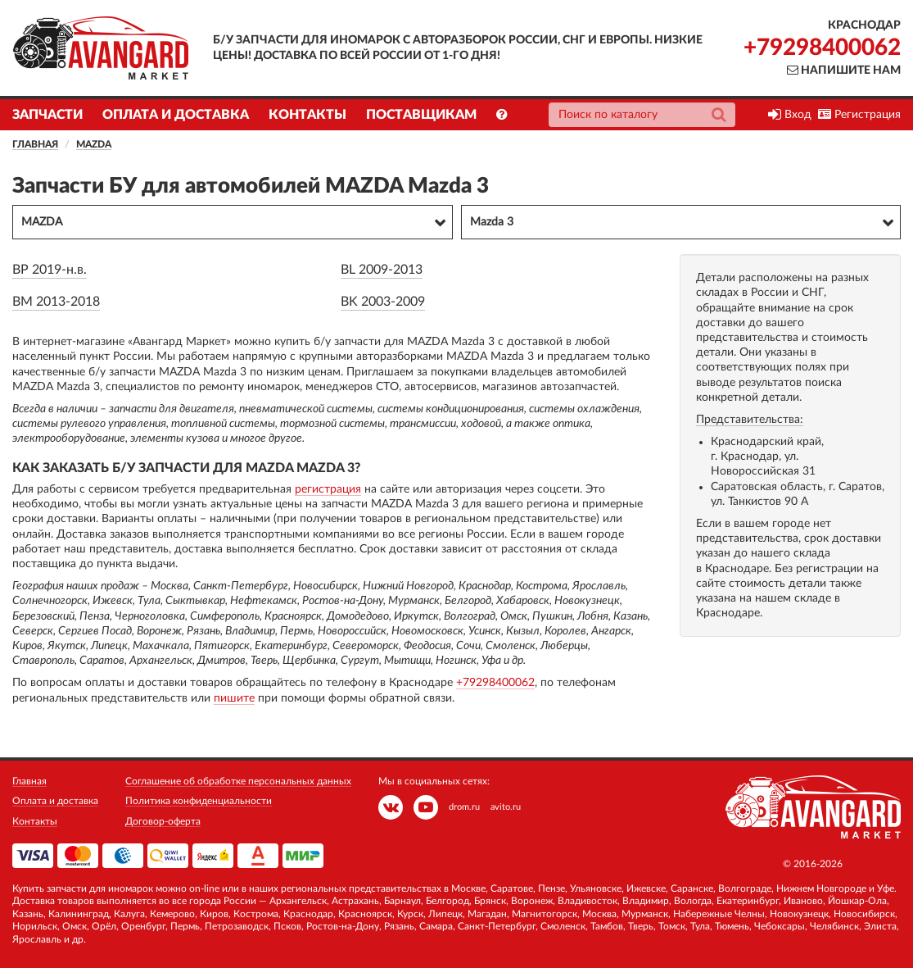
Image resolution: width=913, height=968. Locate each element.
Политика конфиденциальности (198, 801)
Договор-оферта (163, 821)
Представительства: (749, 419)
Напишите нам (844, 70)
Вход (789, 114)
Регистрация (859, 114)
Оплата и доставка (175, 114)
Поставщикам (421, 114)
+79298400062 (822, 47)
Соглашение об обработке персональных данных (238, 781)
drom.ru (464, 806)
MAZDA (93, 144)
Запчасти (47, 114)
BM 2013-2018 (56, 301)
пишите (234, 698)
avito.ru (505, 806)
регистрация (328, 489)
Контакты (307, 114)
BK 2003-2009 (383, 301)
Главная (35, 144)
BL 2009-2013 (382, 269)
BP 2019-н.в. (49, 269)
